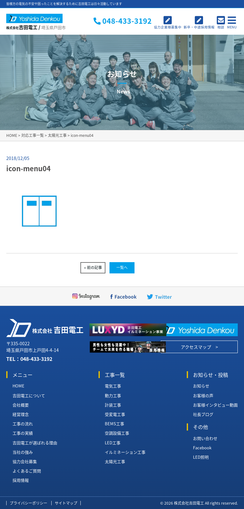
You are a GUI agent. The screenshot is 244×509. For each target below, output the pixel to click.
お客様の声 (203, 395)
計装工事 (113, 405)
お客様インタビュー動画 (215, 405)
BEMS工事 (114, 424)
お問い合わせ (205, 438)
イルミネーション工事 (125, 452)
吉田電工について (29, 395)
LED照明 (201, 457)
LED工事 (112, 443)
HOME (18, 386)
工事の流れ (23, 424)
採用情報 (21, 480)
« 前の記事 (93, 267)
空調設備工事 (117, 433)
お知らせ (201, 386)
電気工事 (113, 386)
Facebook (202, 448)
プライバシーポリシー (28, 503)
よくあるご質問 (27, 471)
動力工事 (113, 395)
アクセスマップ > (199, 347)
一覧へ (122, 267)
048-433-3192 (36, 358)
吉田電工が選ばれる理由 (35, 443)
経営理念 (21, 414)
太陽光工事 (115, 461)
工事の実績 (23, 433)
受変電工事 (115, 414)
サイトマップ (66, 503)
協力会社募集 (25, 461)
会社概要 (21, 405)
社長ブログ (203, 414)
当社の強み (23, 452)
